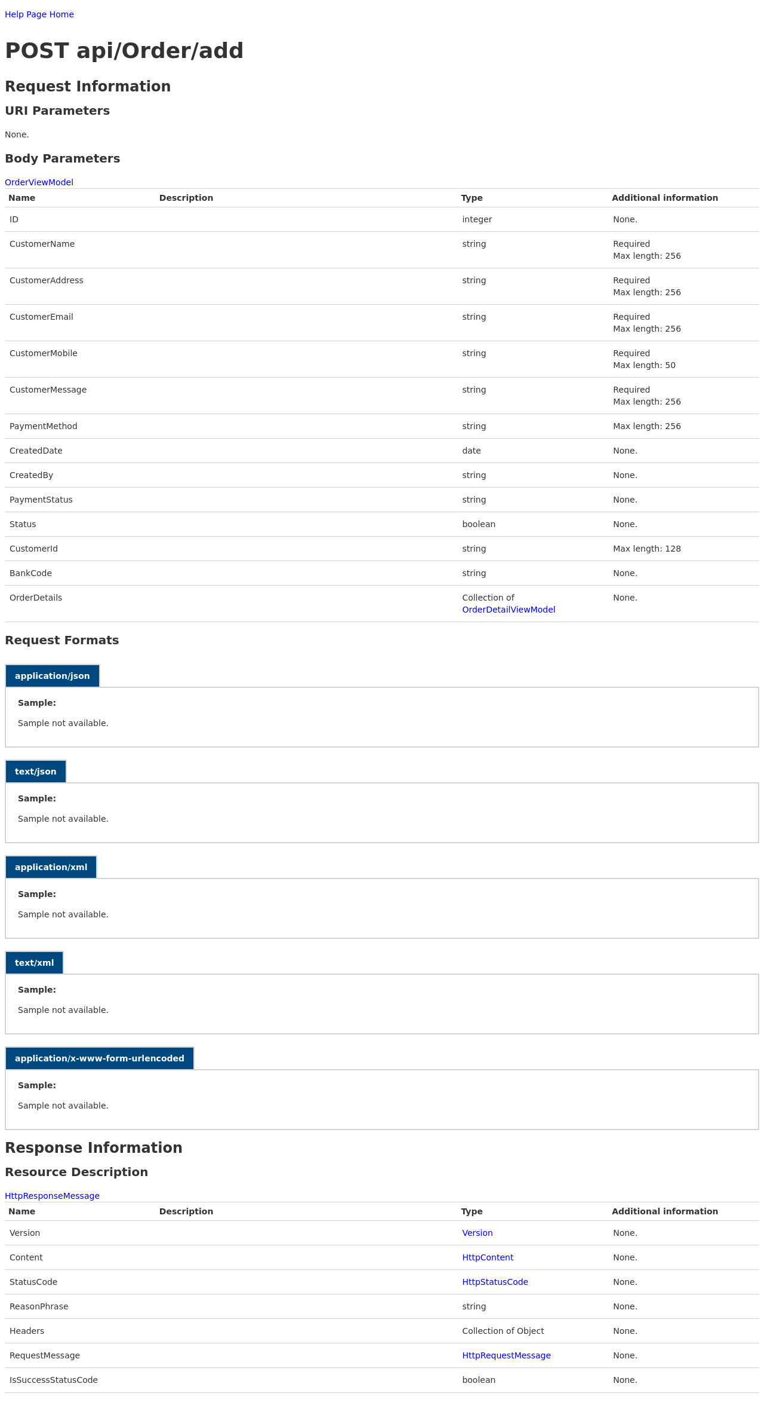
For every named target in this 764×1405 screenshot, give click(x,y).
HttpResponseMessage (52, 1196)
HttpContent (487, 1257)
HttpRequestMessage (506, 1355)
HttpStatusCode (495, 1282)
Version (477, 1233)
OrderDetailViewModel (508, 609)
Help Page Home (39, 14)
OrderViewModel (39, 182)
